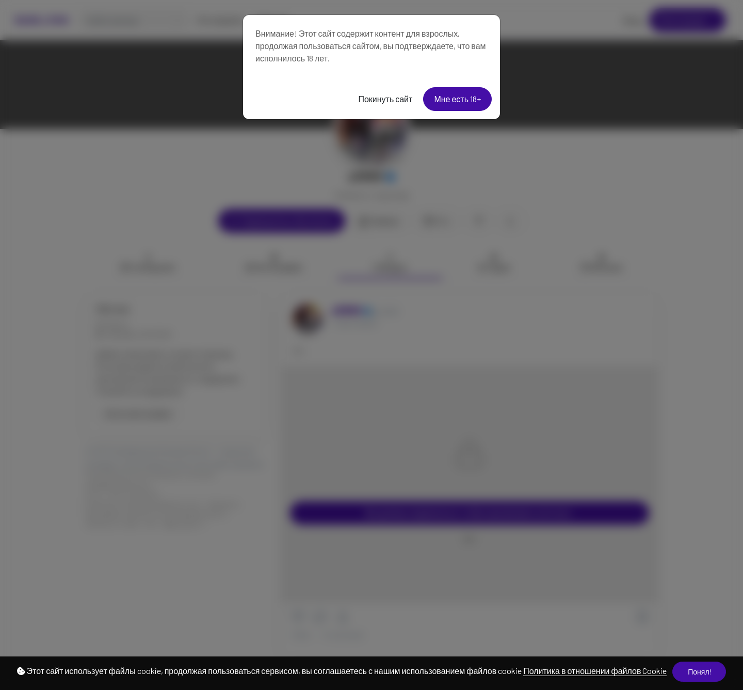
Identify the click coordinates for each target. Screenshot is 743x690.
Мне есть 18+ (457, 99)
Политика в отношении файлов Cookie (595, 671)
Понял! (699, 671)
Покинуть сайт (385, 99)
